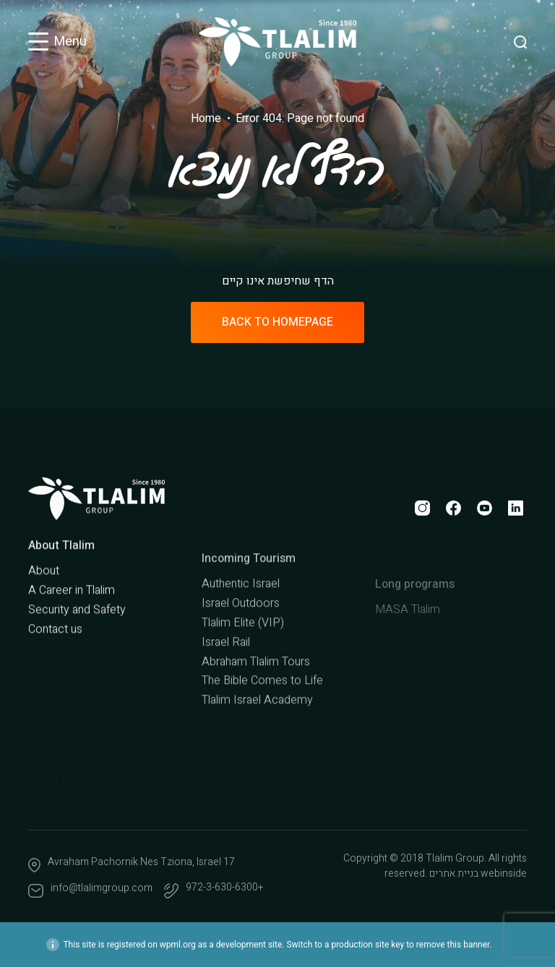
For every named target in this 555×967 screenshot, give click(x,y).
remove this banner (453, 945)
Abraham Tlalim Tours (256, 710)
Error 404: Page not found (300, 118)
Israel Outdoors (241, 652)
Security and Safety (77, 642)
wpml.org (178, 945)
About (43, 604)
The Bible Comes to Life (262, 729)
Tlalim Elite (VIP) (243, 671)
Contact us (55, 662)
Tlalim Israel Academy (257, 749)
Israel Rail (226, 691)
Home (206, 118)
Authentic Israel (241, 632)
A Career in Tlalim (71, 624)
